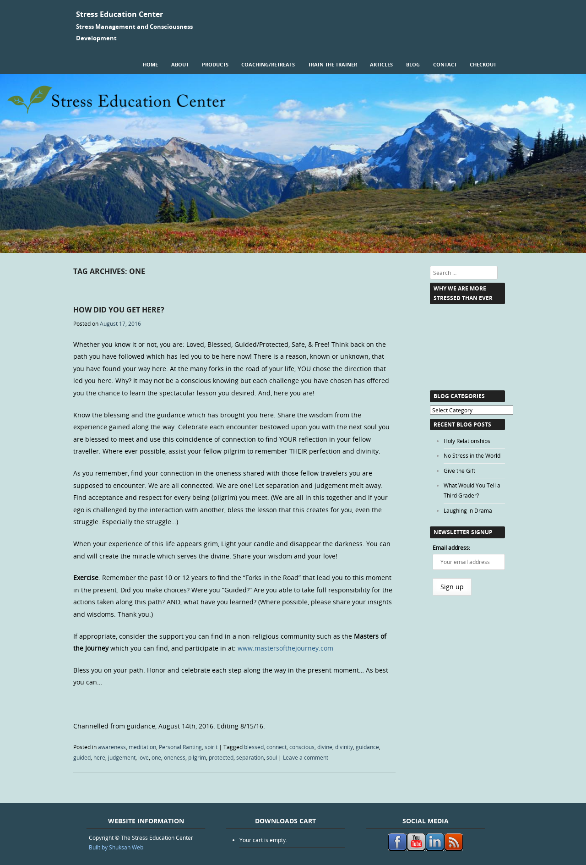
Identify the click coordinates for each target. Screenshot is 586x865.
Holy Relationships (467, 440)
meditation (142, 746)
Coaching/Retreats (268, 64)
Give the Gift (459, 470)
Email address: (451, 547)
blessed (254, 746)
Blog (413, 64)
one (156, 757)
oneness (174, 757)
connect (276, 746)
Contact (445, 64)
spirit (211, 746)
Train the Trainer (332, 64)
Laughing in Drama (468, 510)
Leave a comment (305, 757)
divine (324, 746)
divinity (344, 746)
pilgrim (197, 757)
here (99, 757)
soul (271, 757)
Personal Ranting (180, 746)
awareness (112, 746)
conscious (302, 746)
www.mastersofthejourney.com (285, 648)
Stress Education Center (119, 14)
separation (250, 757)
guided (82, 757)
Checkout (483, 64)
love (143, 757)
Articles (381, 64)
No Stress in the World (472, 455)
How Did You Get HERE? (118, 310)
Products (215, 64)
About (180, 64)
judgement (122, 757)
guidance (367, 746)
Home (150, 64)
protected (221, 757)
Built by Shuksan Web (116, 847)
